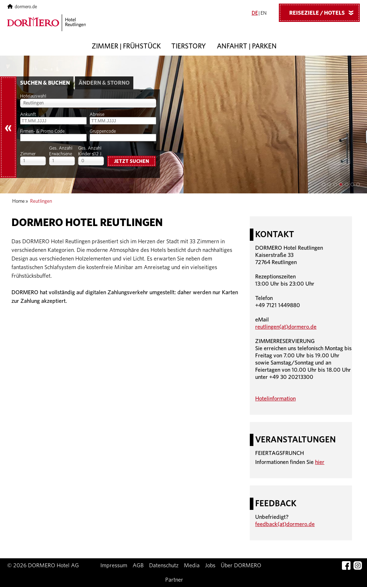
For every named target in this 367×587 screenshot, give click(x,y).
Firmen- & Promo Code (42, 131)
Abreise (97, 114)
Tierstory (188, 46)
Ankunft (28, 114)
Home (18, 201)
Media (192, 565)
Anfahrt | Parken (247, 46)
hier (319, 462)
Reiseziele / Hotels (324, 12)
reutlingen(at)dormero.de (285, 327)
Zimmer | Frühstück (126, 46)
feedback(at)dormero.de (285, 524)
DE (255, 13)
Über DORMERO (241, 565)
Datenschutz (163, 565)
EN (264, 13)
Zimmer (27, 154)
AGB (138, 565)
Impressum (113, 565)
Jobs (210, 565)
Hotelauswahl (33, 96)
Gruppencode (103, 131)
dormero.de (22, 7)
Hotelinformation (275, 398)
